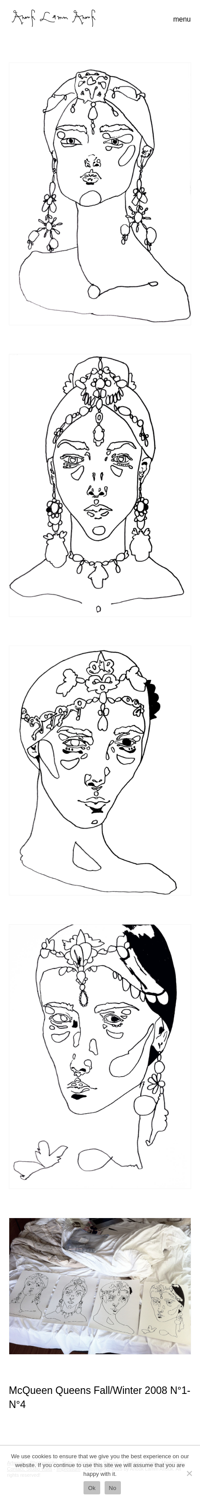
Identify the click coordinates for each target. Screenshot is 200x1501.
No (112, 1488)
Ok (91, 1488)
